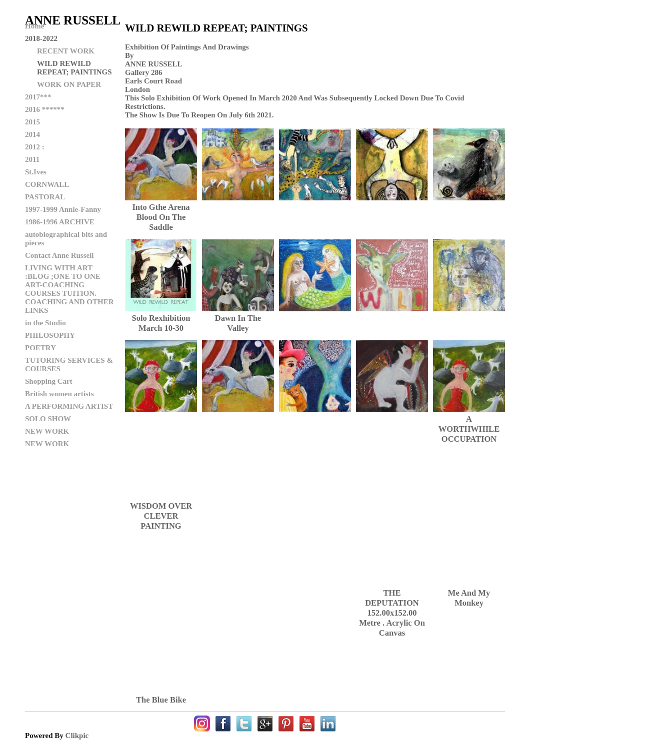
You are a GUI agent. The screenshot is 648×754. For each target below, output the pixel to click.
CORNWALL (47, 184)
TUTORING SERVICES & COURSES (69, 364)
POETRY (40, 348)
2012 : (34, 147)
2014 (32, 134)
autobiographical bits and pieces (66, 238)
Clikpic (77, 736)
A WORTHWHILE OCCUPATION (469, 429)
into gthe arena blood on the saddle (161, 217)
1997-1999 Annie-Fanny (63, 209)
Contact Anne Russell (59, 255)
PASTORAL (45, 197)
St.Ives (35, 172)
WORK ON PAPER (69, 84)
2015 (32, 122)
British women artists (59, 394)
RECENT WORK (65, 51)
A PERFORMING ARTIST (69, 406)
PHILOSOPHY (50, 335)
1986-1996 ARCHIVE (59, 222)
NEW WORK (47, 431)
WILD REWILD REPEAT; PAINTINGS (74, 67)
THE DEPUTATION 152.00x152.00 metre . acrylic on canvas (392, 613)
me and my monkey (469, 598)
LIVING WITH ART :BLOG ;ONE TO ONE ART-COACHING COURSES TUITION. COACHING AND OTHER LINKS (69, 289)
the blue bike (161, 700)
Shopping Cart (48, 381)
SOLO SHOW (48, 419)
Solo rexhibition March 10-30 (161, 323)
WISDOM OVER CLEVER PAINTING (161, 516)
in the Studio (45, 323)
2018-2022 (41, 38)
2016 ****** (44, 109)
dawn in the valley (238, 323)
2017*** (38, 97)
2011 (32, 159)
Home (34, 26)
